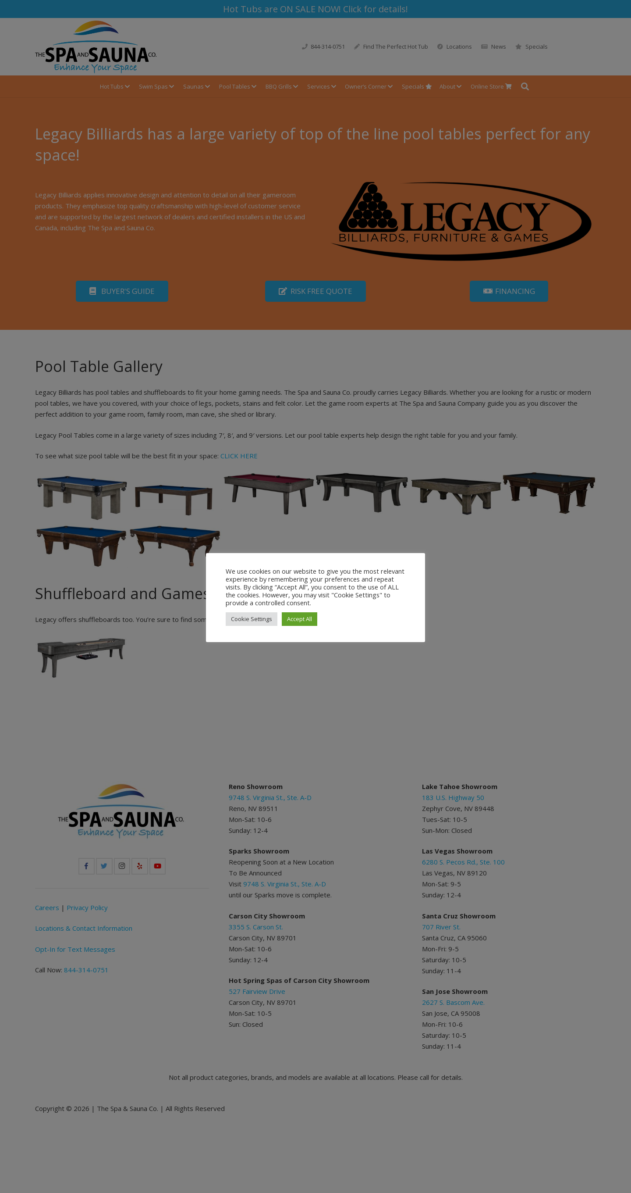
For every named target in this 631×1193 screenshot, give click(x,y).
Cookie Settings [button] (251, 619)
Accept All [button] (299, 619)
